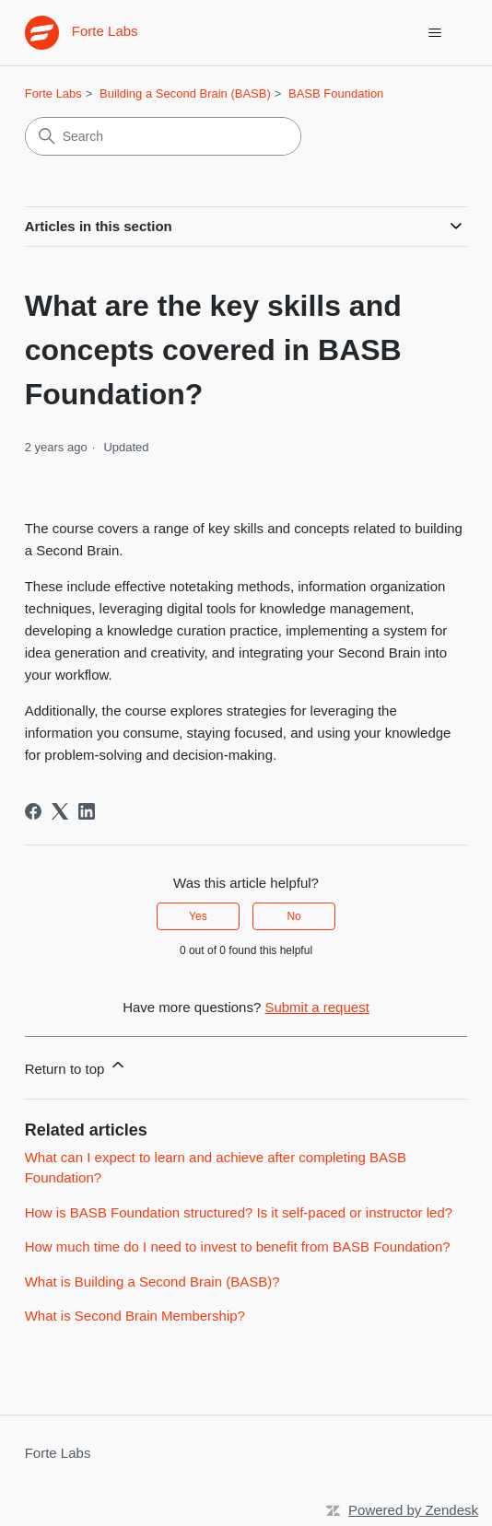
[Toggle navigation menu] (434, 33)
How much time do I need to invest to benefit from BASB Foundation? (238, 1246)
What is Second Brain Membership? (135, 1315)
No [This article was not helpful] (293, 916)
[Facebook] (33, 811)
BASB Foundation (335, 93)
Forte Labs (53, 93)
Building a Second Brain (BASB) (185, 93)
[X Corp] (60, 811)
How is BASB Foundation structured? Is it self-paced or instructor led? (238, 1212)
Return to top (76, 1066)
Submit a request (316, 1007)
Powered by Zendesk (413, 1510)
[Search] (163, 136)
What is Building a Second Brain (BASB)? (152, 1281)
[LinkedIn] (86, 811)
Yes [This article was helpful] (198, 916)
